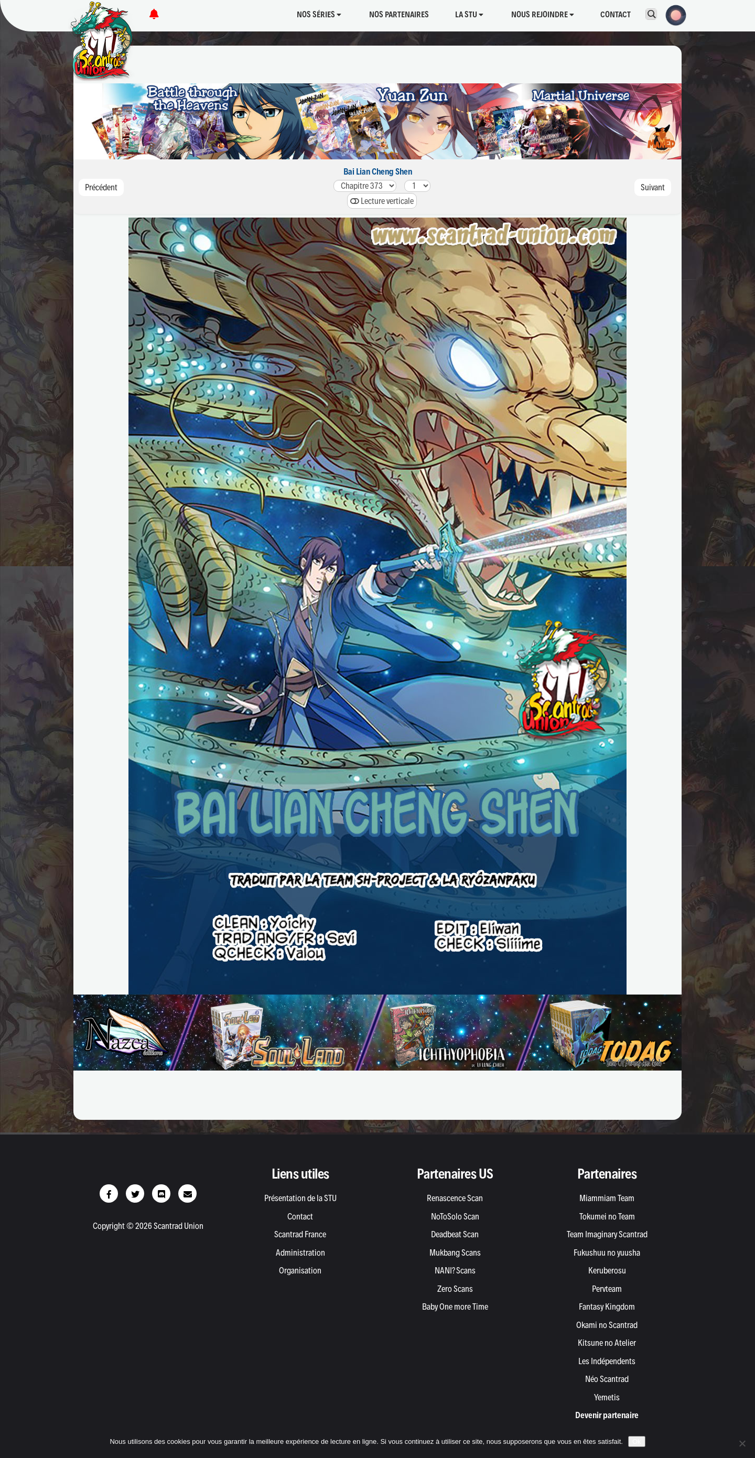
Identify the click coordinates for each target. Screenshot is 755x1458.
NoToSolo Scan (455, 1216)
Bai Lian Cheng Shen (377, 171)
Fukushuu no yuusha (607, 1252)
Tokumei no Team (607, 1216)
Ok (636, 1441)
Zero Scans (455, 1288)
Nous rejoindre (542, 14)
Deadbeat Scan (455, 1234)
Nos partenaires (399, 14)
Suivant (653, 187)
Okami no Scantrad (607, 1325)
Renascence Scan (455, 1198)
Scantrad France (300, 1234)
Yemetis (607, 1397)
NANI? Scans (455, 1270)
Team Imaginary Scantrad (607, 1234)
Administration (300, 1252)
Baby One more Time (455, 1306)
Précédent (101, 187)
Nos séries (319, 14)
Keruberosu (607, 1270)
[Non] (742, 1443)
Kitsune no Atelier (607, 1342)
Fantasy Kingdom (607, 1306)
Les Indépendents (606, 1361)
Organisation (300, 1270)
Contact (615, 14)
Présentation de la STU (300, 1198)
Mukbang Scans (455, 1252)
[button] (673, 14)
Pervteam (607, 1288)
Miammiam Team (606, 1198)
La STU (469, 14)
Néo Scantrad (607, 1379)
